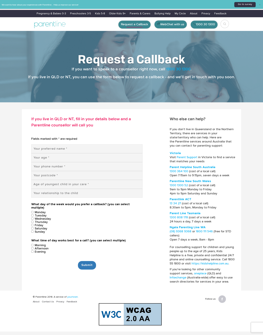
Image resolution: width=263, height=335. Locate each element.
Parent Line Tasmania (185, 213)
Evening (38, 251)
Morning (38, 245)
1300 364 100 (179, 171)
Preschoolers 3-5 (80, 13)
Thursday (39, 222)
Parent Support (187, 157)
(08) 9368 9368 (180, 231)
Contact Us (48, 301)
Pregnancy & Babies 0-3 (51, 13)
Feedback (220, 13)
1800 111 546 (204, 231)
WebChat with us (172, 24)
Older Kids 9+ (117, 13)
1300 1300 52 (179, 185)
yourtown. (72, 297)
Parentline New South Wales (190, 181)
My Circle (180, 13)
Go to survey (245, 4)
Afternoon (40, 248)
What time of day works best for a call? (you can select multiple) (78, 240)
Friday (37, 225)
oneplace (200, 273)
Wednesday (41, 218)
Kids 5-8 (100, 13)
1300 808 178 (179, 217)
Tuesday (38, 215)
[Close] (259, 4)
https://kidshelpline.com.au (210, 263)
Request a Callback (134, 24)
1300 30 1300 (205, 24)
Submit (87, 265)
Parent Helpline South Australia (192, 167)
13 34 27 (175, 203)
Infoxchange (178, 277)
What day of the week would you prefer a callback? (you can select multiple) (80, 206)
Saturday (39, 228)
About (193, 13)
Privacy (205, 13)
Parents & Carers (140, 13)
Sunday (38, 231)
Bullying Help (162, 13)
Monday (38, 212)
